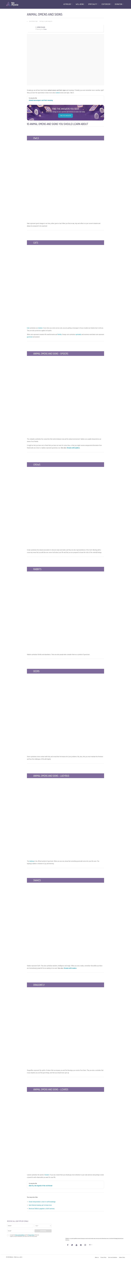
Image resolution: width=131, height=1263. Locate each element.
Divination (118, 4)
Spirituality (92, 4)
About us (97, 1257)
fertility (60, 334)
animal (58, 93)
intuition (40, 328)
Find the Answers (65, 115)
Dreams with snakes (70, 968)
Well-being (80, 4)
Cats (28, 328)
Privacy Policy (103, 1257)
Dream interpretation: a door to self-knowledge (42, 1202)
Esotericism (33, 21)
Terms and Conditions (112, 1257)
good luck (29, 337)
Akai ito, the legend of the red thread (40, 1186)
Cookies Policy (122, 1257)
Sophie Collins (41, 27)
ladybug (31, 861)
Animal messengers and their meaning (41, 100)
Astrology (67, 4)
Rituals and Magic (46, 21)
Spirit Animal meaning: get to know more (40, 1205)
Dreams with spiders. (73, 448)
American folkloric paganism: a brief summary (42, 1208)
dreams (47, 1175)
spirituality (78, 334)
